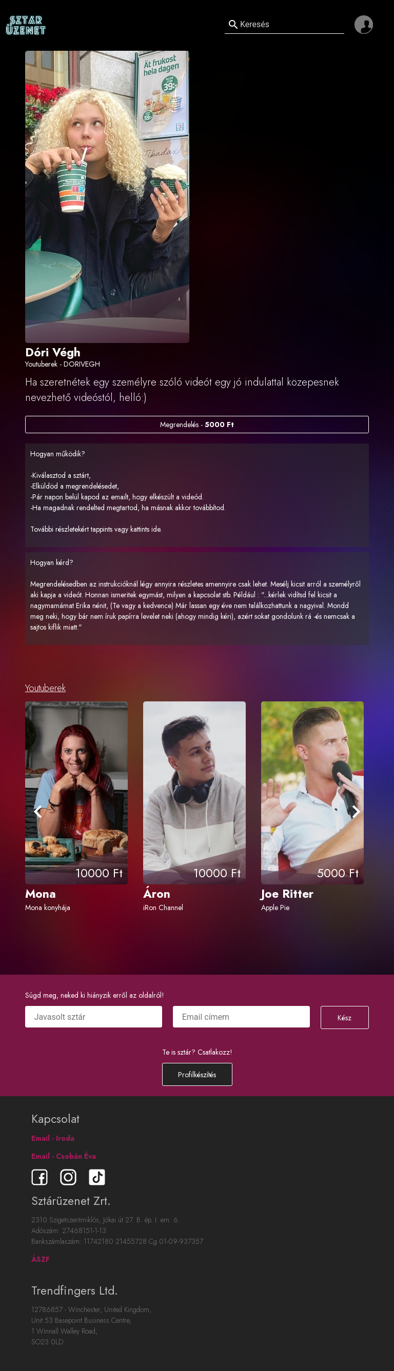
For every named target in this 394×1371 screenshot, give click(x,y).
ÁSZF (40, 1259)
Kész (344, 1018)
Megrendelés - (197, 424)
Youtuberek (45, 688)
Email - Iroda (52, 1138)
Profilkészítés (197, 1075)
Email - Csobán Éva (63, 1156)
